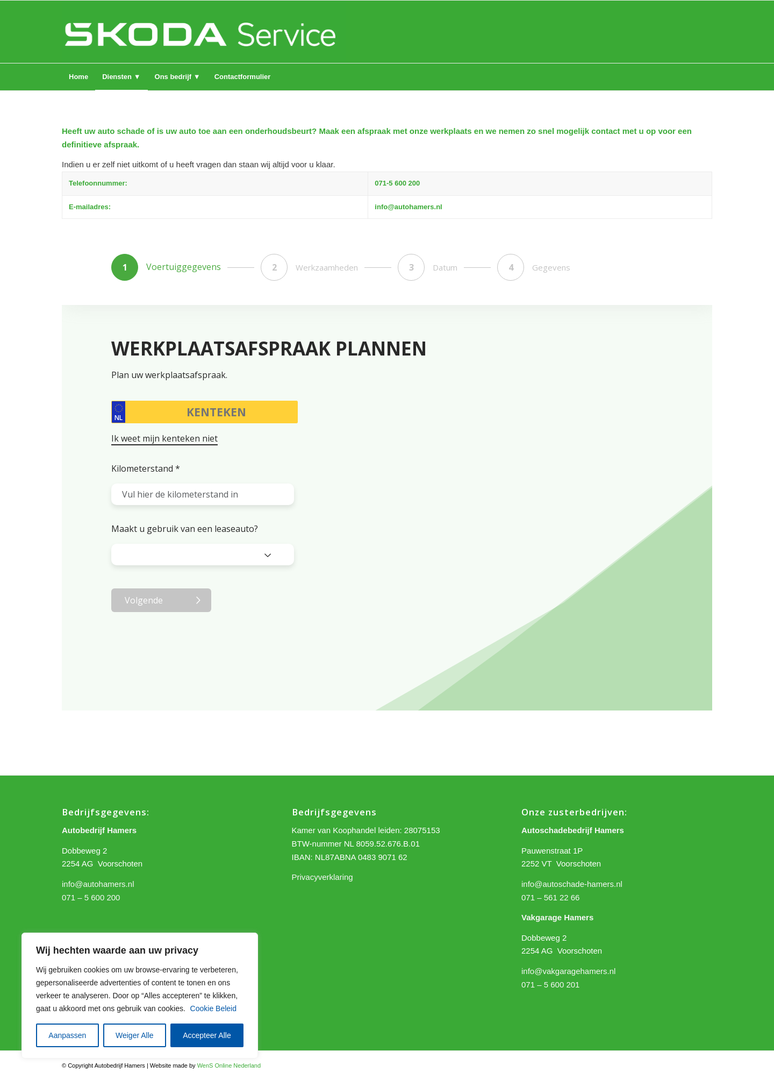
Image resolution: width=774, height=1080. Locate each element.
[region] (140, 995)
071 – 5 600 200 (91, 897)
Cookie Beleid (213, 1008)
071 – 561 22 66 (550, 897)
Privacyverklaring (322, 877)
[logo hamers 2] (204, 32)
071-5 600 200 (397, 183)
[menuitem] (78, 76)
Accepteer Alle (207, 1035)
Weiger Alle (135, 1035)
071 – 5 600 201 (550, 984)
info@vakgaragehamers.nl (568, 971)
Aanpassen (67, 1035)
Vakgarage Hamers (557, 917)
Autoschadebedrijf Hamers (572, 830)
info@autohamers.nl (408, 207)
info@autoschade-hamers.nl (571, 884)
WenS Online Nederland (229, 1065)
